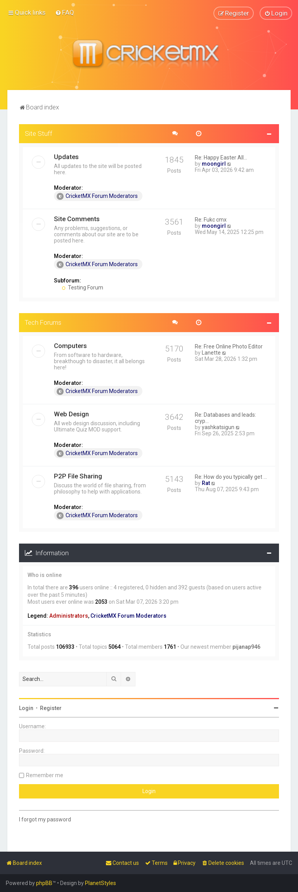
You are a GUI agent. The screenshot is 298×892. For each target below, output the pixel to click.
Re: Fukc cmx (211, 219)
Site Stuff (38, 133)
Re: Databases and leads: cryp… (225, 417)
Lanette (211, 352)
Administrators (68, 616)
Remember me (44, 775)
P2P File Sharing (78, 476)
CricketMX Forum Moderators (97, 195)
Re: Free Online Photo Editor (229, 346)
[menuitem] (64, 12)
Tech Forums (43, 322)
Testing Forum (82, 287)
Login (26, 708)
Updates (66, 156)
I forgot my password (45, 819)
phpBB (44, 883)
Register (51, 708)
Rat (206, 483)
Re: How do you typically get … (231, 476)
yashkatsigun (218, 427)
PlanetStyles (100, 883)
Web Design (71, 413)
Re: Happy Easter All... (221, 157)
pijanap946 (246, 647)
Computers (70, 345)
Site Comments (77, 218)
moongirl (214, 163)
